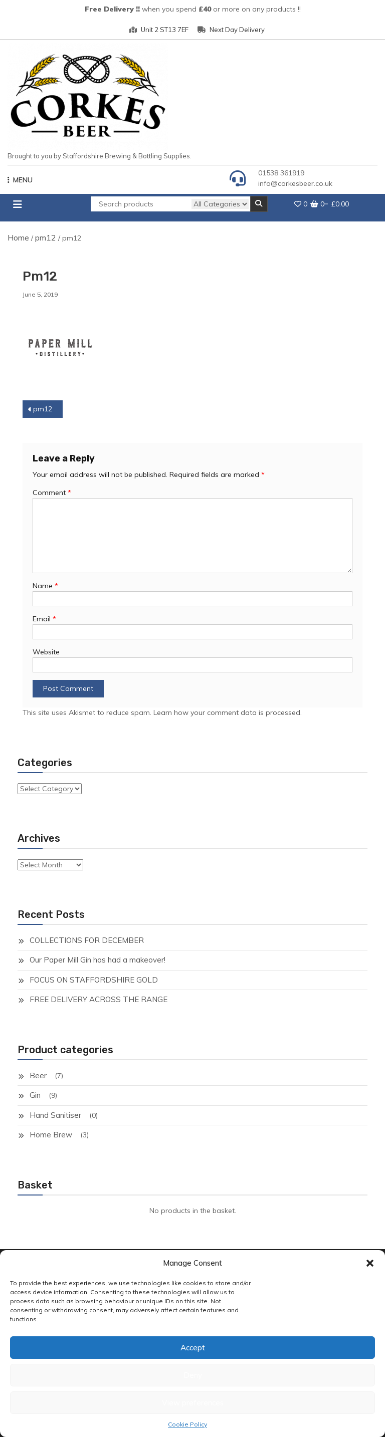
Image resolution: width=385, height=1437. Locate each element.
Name (45, 585)
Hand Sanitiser (55, 1115)
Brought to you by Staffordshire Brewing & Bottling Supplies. (99, 156)
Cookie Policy (187, 1424)
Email (44, 618)
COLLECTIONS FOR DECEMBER (87, 940)
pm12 (45, 237)
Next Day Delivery (231, 30)
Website (46, 651)
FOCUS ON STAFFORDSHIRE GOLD (94, 980)
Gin (35, 1095)
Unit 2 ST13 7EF (158, 30)
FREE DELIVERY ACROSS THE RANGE (98, 999)
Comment (52, 492)
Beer (38, 1075)
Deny (192, 1375)
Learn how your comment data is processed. (227, 712)
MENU (20, 179)
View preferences (193, 1402)
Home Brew (51, 1134)
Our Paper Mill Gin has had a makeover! (97, 960)
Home (18, 237)
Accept (192, 1347)
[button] (370, 1263)
